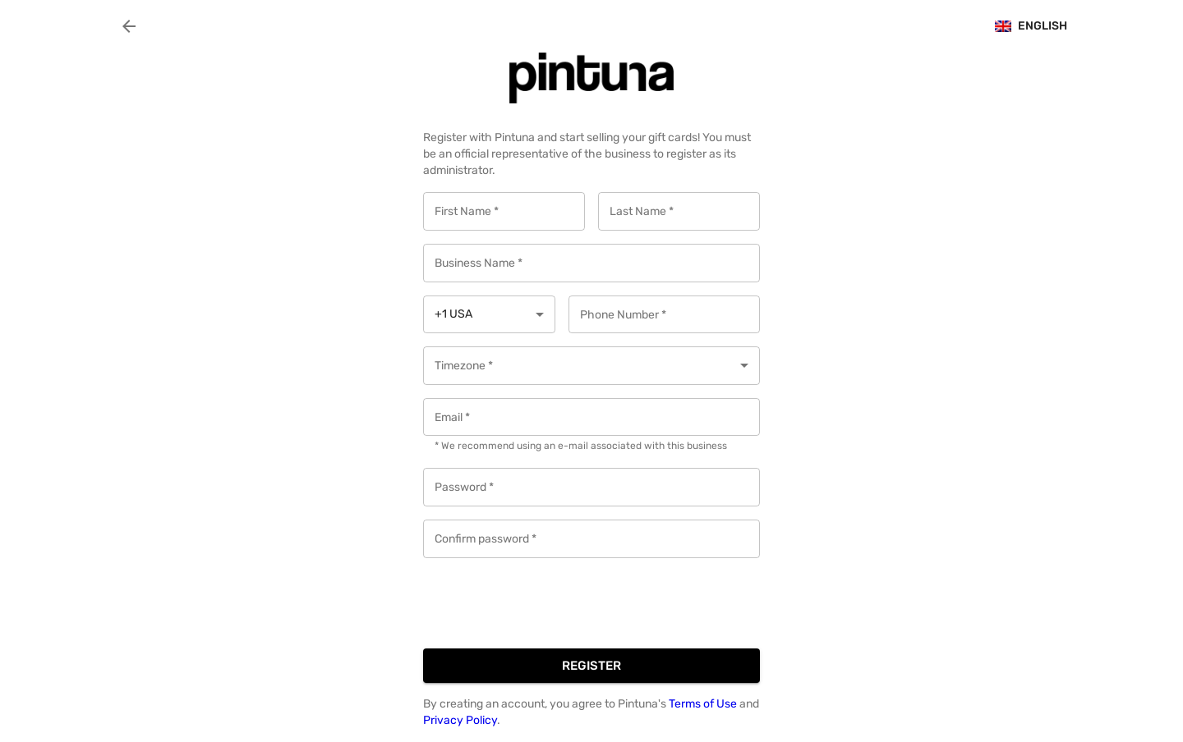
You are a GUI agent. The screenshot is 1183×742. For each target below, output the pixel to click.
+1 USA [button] (453, 314)
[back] (129, 26)
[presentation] (548, 603)
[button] (592, 365)
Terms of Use (704, 704)
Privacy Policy (460, 720)
